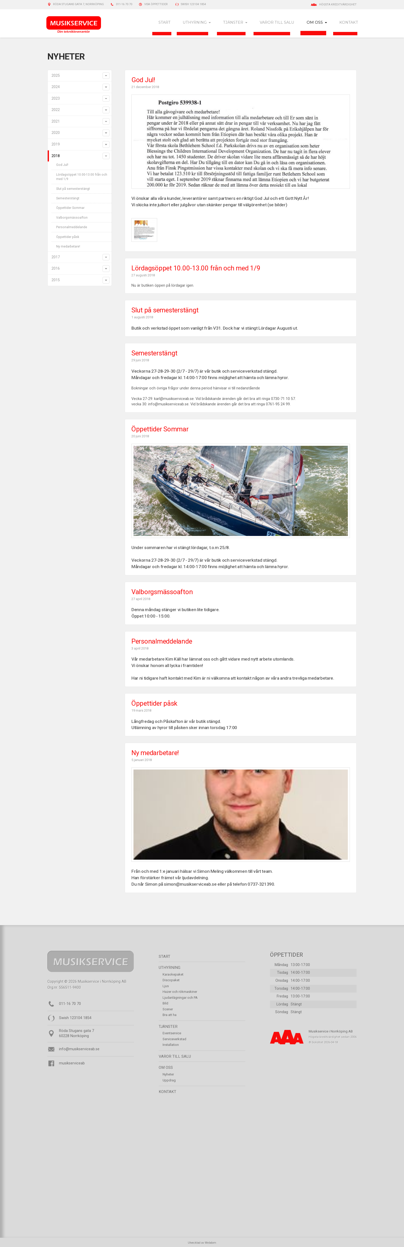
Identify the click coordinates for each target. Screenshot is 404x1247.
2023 (56, 99)
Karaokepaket (173, 975)
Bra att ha (169, 1016)
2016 (56, 269)
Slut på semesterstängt (73, 189)
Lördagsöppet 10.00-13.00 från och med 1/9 (81, 177)
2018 (56, 156)
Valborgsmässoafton (72, 218)
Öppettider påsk (67, 238)
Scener (168, 1010)
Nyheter (168, 1075)
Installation (171, 1045)
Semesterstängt (67, 199)
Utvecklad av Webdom (202, 1243)
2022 (56, 110)
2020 (56, 133)
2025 (56, 76)
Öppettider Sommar (70, 208)
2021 (56, 122)
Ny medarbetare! (68, 247)
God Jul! (62, 165)
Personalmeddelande (71, 228)
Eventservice (172, 1034)
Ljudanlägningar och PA (180, 998)
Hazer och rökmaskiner (180, 992)
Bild (165, 1004)
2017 (56, 258)
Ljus (166, 986)
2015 (56, 281)
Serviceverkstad (174, 1040)
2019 (56, 145)
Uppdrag (169, 1081)
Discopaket (171, 981)
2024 (56, 88)
